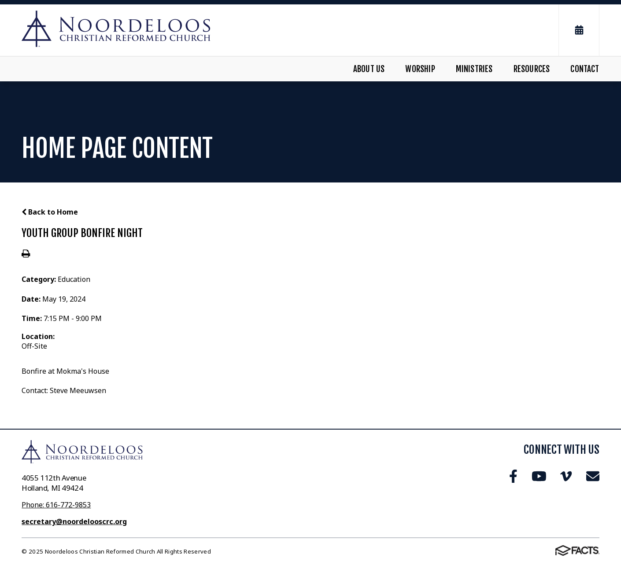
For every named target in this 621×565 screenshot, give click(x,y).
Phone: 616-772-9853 (56, 505)
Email (592, 476)
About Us (369, 69)
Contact (584, 69)
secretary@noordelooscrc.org (74, 521)
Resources (532, 69)
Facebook (513, 476)
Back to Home (50, 212)
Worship (420, 69)
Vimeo (566, 476)
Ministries (474, 69)
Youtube (539, 476)
